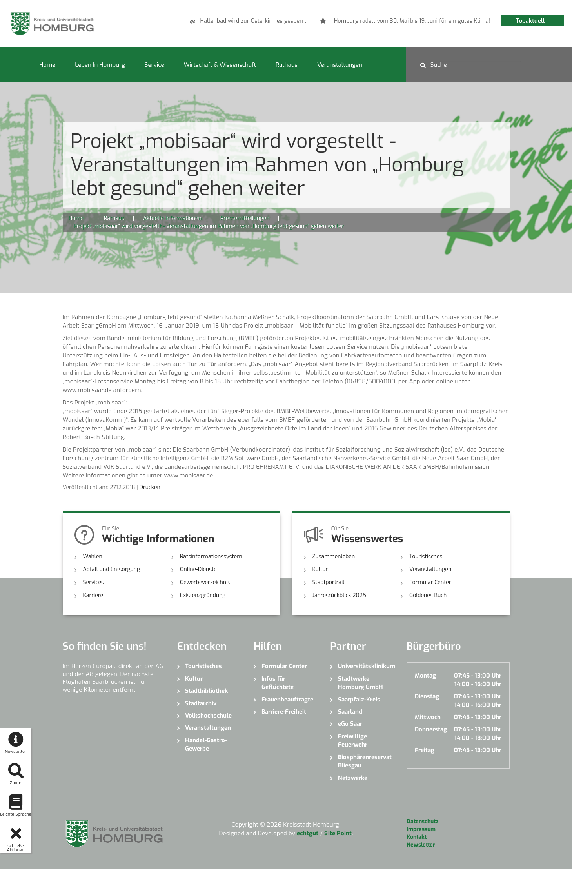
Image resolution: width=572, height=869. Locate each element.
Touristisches (426, 556)
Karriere (93, 595)
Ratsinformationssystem (211, 556)
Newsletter (421, 845)
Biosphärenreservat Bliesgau (365, 761)
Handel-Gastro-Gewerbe (206, 744)
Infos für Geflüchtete (277, 683)
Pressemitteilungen (244, 218)
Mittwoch (428, 717)
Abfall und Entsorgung (111, 569)
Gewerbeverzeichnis (205, 582)
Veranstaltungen (339, 65)
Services (93, 582)
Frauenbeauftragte (287, 699)
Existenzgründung (202, 595)
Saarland (350, 712)
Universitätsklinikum (366, 666)
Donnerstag (431, 729)
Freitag (424, 750)
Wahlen (92, 556)
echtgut (307, 833)
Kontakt (417, 837)
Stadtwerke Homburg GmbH (360, 683)
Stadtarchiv (200, 703)
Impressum (421, 829)
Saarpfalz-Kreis (359, 699)
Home (47, 65)
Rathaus (287, 65)
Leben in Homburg (100, 65)
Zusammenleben (333, 556)
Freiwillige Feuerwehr (352, 740)
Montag (425, 676)
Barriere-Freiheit (283, 712)
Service (154, 65)
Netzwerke (352, 778)
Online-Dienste (198, 569)
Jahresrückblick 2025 (339, 595)
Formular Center (430, 582)
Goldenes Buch (428, 595)
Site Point (338, 833)
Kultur (320, 569)
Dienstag (427, 696)
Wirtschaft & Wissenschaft (220, 65)
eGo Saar (350, 724)
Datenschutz (422, 821)
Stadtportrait (328, 582)
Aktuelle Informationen (172, 218)
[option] (265, 21)
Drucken (150, 487)
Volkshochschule (208, 716)
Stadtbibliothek (206, 691)
